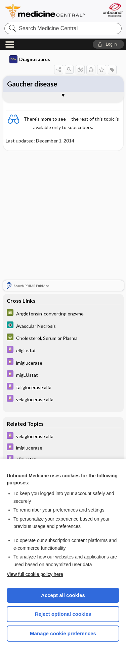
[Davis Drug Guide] (63, 350)
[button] (108, 44)
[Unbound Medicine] (112, 9)
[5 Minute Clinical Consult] (63, 325)
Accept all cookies (63, 595)
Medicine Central (45, 11)
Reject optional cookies (63, 614)
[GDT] (63, 313)
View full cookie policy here (35, 574)
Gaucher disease (32, 84)
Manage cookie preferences (63, 633)
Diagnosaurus (29, 59)
